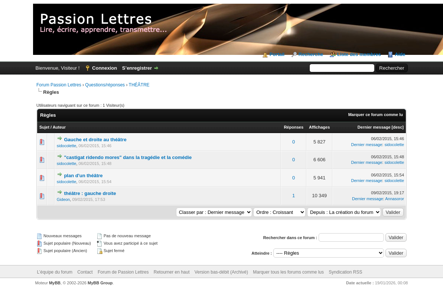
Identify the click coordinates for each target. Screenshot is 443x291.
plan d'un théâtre (83, 175)
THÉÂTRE (139, 84)
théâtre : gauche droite (90, 193)
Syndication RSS (345, 272)
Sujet (44, 127)
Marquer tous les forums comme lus (288, 272)
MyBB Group (100, 283)
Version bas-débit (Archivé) (221, 272)
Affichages (319, 127)
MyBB (55, 283)
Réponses (293, 127)
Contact (84, 272)
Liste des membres (359, 54)
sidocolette (66, 145)
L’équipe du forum (54, 272)
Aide (400, 54)
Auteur (59, 127)
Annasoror (394, 198)
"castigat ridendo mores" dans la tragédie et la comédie (128, 157)
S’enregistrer (137, 68)
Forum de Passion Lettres (123, 272)
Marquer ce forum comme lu (375, 114)
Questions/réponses (105, 84)
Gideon (63, 199)
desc (397, 127)
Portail (277, 54)
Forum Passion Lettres (58, 84)
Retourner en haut (172, 272)
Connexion (104, 68)
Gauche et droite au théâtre (95, 139)
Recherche (311, 54)
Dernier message (374, 127)
